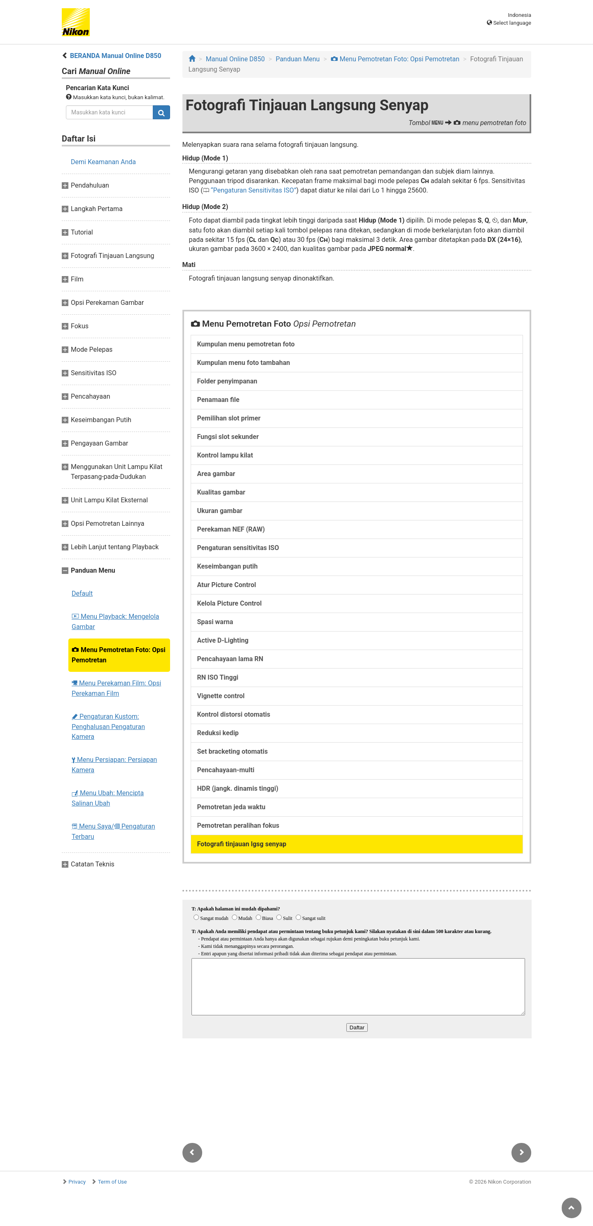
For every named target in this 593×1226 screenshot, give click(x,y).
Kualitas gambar (221, 492)
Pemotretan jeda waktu (231, 807)
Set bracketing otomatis (232, 751)
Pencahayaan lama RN (230, 659)
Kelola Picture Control (229, 603)
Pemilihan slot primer (229, 418)
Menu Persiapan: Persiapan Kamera (114, 765)
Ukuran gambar (220, 511)
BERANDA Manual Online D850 (115, 56)
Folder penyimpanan (227, 381)
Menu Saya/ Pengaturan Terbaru (113, 831)
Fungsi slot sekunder (228, 437)
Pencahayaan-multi (225, 770)
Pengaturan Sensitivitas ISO (253, 190)
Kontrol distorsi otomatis (234, 714)
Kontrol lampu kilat (225, 455)
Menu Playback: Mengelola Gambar (115, 622)
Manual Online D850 (235, 59)
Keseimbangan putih (227, 566)
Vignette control (221, 696)
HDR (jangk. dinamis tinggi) (237, 788)
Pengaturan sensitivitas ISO (238, 548)
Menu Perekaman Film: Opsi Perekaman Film (116, 688)
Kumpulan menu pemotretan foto (246, 344)
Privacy (77, 1182)
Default (82, 593)
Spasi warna (215, 622)
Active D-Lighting (223, 640)
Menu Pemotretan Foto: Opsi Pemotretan (119, 655)
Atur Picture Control (226, 585)
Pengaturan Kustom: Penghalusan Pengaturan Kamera (108, 727)
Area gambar (216, 474)
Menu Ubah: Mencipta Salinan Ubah (108, 798)
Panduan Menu (297, 59)
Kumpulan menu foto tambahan (243, 363)
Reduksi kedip (218, 733)
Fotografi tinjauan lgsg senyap (242, 844)
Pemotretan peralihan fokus (238, 825)
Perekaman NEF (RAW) (231, 529)
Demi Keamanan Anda (103, 162)
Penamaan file (218, 400)
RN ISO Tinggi (217, 677)
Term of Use (112, 1182)
